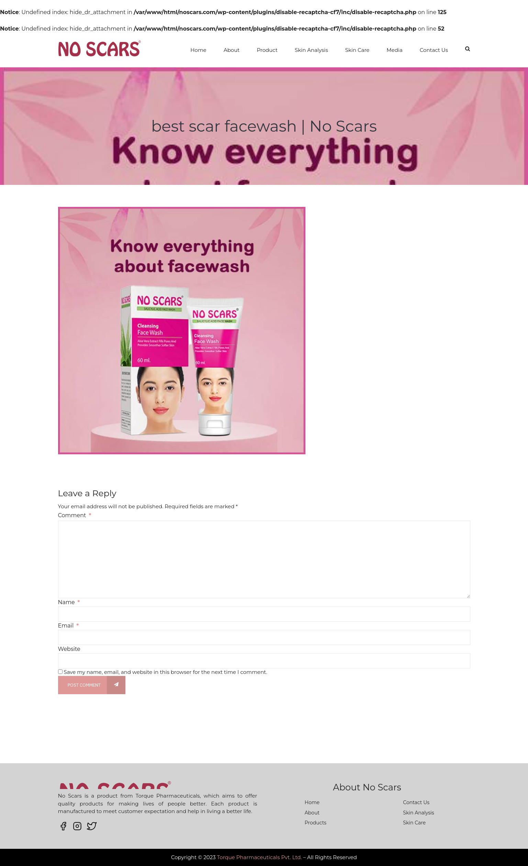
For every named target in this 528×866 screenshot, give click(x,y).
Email (68, 625)
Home (198, 50)
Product (267, 50)
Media (394, 50)
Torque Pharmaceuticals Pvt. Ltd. (259, 857)
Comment (74, 515)
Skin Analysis (311, 50)
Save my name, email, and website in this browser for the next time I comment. (165, 672)
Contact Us (434, 50)
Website (69, 649)
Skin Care (357, 50)
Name (69, 602)
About (232, 50)
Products (315, 823)
